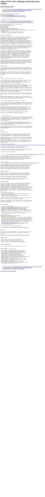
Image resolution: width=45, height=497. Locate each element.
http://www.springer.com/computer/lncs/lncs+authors (13, 265)
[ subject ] (19, 11)
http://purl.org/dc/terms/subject (25, 149)
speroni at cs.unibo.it (8, 15)
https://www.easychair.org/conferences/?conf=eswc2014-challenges (14, 270)
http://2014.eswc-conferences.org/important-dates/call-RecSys (20, 24)
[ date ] (12, 11)
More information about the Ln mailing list (8, 321)
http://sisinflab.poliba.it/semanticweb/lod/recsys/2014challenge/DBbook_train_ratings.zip (24, 182)
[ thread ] (15, 11)
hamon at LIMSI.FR (10, 6)
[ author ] (22, 11)
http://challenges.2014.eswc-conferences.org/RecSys (15, 17)
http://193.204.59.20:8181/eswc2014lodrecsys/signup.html (13, 246)
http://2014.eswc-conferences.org (10, 31)
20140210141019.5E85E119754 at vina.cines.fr (15, 16)
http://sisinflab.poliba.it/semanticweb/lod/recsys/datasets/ (13, 209)
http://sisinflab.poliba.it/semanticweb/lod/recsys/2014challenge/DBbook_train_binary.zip (19, 192)
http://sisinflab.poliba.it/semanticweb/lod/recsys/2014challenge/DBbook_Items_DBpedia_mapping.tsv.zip (22, 171)
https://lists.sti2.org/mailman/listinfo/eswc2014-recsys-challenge (14, 279)
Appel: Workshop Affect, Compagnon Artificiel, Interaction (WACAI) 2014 (28, 9)
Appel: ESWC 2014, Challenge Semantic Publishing (22, 10)
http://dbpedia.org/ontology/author (8, 149)
